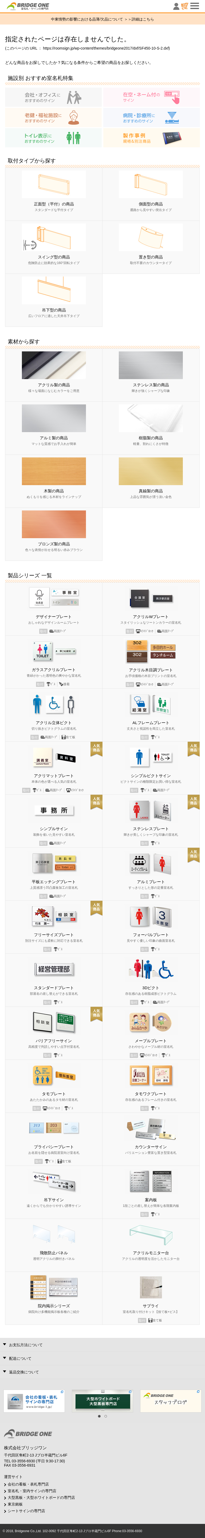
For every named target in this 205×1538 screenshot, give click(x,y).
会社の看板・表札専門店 (28, 1484)
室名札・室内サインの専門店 (32, 1491)
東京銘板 (15, 1504)
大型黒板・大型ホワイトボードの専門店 (41, 1497)
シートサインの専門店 (26, 1511)
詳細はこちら (143, 19)
